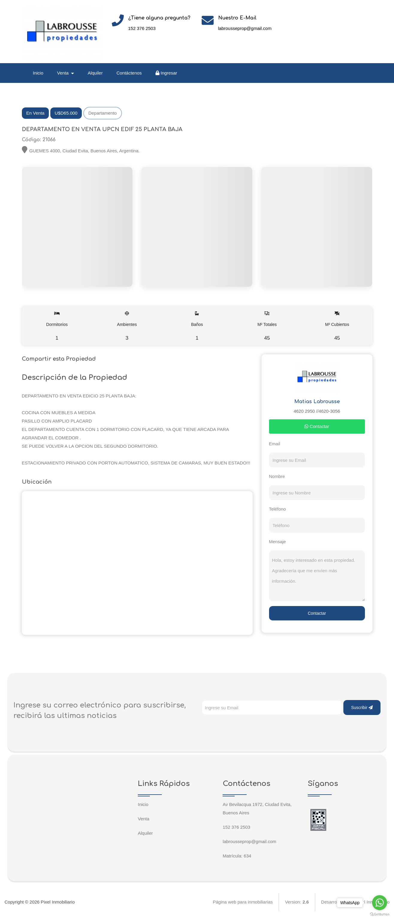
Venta (143, 818)
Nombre (277, 476)
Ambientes (126, 326)
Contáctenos (129, 72)
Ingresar (166, 72)
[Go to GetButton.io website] (379, 914)
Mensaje (277, 541)
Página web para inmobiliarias (243, 901)
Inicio (38, 72)
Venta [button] (63, 72)
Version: (297, 901)
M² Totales (267, 326)
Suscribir (362, 707)
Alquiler (95, 72)
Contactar (316, 426)
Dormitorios (57, 326)
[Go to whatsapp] (379, 902)
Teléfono (277, 508)
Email (274, 443)
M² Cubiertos (337, 326)
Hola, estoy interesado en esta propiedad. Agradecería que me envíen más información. (317, 575)
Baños (197, 326)
